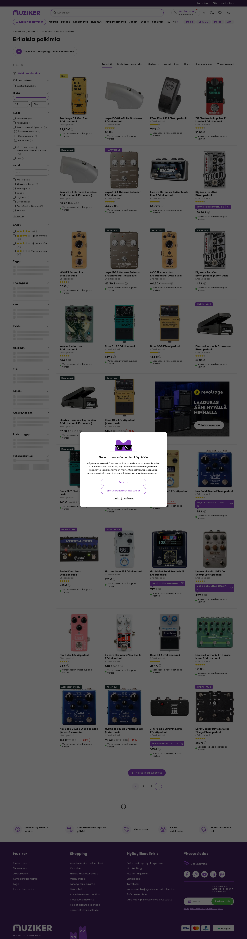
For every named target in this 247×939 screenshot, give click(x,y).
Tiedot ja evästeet (123, 498)
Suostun (123, 482)
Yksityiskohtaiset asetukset (123, 491)
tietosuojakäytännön (123, 473)
